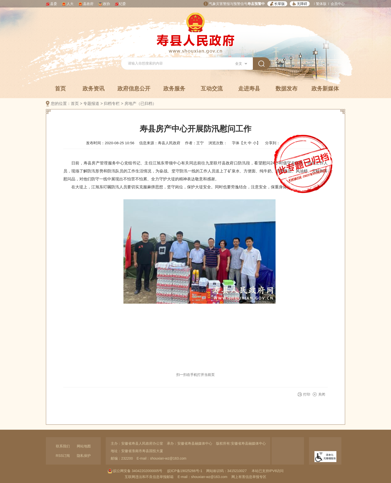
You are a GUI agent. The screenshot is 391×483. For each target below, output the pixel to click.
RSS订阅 (63, 456)
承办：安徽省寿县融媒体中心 (189, 443)
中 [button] (250, 143)
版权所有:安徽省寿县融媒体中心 (241, 443)
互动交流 (212, 88)
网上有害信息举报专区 (248, 477)
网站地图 (84, 446)
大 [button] (245, 143)
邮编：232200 (122, 458)
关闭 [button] (321, 394)
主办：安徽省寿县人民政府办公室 (137, 443)
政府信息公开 (133, 88)
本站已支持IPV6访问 (268, 471)
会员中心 (338, 4)
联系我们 (63, 446)
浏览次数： (217, 143)
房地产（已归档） (140, 103)
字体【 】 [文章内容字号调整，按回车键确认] (246, 143)
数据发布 (286, 88)
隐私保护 (84, 456)
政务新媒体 (325, 88)
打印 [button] (306, 394)
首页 (60, 88)
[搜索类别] (241, 63)
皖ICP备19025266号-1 (184, 471)
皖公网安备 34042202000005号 (135, 471)
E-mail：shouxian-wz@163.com (161, 458)
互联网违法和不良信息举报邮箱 (149, 477)
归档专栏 (112, 103)
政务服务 (174, 88)
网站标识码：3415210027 (226, 471)
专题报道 (91, 103)
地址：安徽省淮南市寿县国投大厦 (137, 451)
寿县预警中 (256, 4)
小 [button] (255, 143)
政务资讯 (93, 88)
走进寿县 (249, 88)
